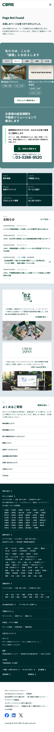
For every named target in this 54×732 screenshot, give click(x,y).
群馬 (23, 570)
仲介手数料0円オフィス (9, 502)
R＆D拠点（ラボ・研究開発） (11, 505)
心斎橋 (24, 597)
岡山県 (13, 523)
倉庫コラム (18, 616)
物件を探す (6, 491)
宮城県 (13, 510)
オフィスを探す (7, 496)
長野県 (42, 515)
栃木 (18, 570)
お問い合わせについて (10, 462)
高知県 (21, 525)
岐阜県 (35, 515)
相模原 (14, 554)
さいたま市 (14, 557)
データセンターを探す (27, 604)
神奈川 (7, 554)
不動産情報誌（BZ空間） (10, 663)
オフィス (17, 61)
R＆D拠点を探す (8, 604)
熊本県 (6, 528)
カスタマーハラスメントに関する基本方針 (18, 703)
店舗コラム (28, 616)
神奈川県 (21, 513)
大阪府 (42, 517)
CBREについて (7, 469)
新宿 (36, 594)
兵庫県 (6, 520)
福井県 (28, 517)
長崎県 (42, 525)
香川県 (42, 523)
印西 (25, 562)
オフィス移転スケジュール (30, 642)
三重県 (35, 520)
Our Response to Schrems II (14, 694)
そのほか (5, 475)
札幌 (6, 594)
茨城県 (43, 513)
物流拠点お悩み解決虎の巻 (29, 654)
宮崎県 (21, 528)
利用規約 (29, 694)
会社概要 (41, 669)
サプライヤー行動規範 (12, 700)
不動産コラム (7, 611)
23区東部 (32, 551)
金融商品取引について (12, 706)
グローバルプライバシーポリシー (15, 691)
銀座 (23, 594)
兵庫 (23, 576)
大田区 (36, 548)
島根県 (28, 523)
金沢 (18, 594)
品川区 (14, 551)
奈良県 (28, 520)
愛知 (18, 576)
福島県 (6, 513)
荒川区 (7, 551)
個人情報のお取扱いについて (36, 697)
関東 (6, 570)
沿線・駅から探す (20, 499)
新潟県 (35, 517)
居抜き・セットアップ (40, 502)
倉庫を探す (6, 535)
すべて (7, 61)
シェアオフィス (25, 502)
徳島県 (6, 525)
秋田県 (35, 510)
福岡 (40, 576)
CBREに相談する (27, 148)
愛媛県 (13, 525)
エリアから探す (7, 499)
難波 (30, 597)
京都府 (13, 520)
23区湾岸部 (23, 551)
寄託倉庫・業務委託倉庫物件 (26, 542)
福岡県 (28, 525)
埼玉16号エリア (32, 557)
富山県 (21, 517)
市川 (19, 562)
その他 (47, 61)
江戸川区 (14, 548)
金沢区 (36, 554)
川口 (22, 557)
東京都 (13, 513)
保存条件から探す (35, 499)
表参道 (30, 594)
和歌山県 (42, 520)
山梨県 (6, 517)
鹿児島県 (28, 528)
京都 (29, 576)
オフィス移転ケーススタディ (11, 645)
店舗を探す (6, 583)
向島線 (37, 570)
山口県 (35, 523)
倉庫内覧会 (18, 627)
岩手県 (28, 510)
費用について (7, 443)
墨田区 (43, 548)
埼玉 (6, 557)
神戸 (42, 597)
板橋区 (21, 548)
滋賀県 (21, 520)
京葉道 (44, 570)
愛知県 (21, 515)
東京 (6, 548)
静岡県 (28, 515)
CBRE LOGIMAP (46, 654)
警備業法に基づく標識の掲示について (34, 706)
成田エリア (15, 565)
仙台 (12, 594)
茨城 (12, 570)
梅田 (18, 597)
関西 (6, 576)
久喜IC (40, 559)
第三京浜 (38, 573)
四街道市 (25, 565)
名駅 (12, 597)
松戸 (42, 567)
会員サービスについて (10, 449)
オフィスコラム (7, 616)
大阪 (12, 576)
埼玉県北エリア (30, 559)
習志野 (30, 567)
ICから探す (18, 539)
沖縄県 (36, 528)
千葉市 (13, 562)
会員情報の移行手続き (10, 456)
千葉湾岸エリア (39, 562)
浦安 (36, 567)
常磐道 (7, 565)
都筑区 (29, 554)
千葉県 (36, 513)
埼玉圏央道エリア (11, 559)
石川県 (13, 517)
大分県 (13, 528)
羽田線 (30, 573)
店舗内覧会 (28, 627)
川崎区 (21, 554)
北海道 (6, 510)
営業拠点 (31, 674)
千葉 (6, 562)
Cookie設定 (8, 709)
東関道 (7, 573)
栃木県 (6, 515)
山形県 (42, 510)
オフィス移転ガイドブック (10, 642)
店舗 (36, 61)
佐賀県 (35, 525)
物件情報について (8, 430)
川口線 (30, 570)
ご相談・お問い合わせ (10, 669)
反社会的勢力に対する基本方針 (15, 697)
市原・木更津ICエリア (12, 567)
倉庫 (27, 61)
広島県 (6, 523)
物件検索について (8, 423)
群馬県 (13, 515)
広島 (35, 576)
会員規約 (5, 674)
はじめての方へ (27, 669)
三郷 (20, 559)
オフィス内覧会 (7, 627)
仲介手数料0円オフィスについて (13, 436)
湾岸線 (23, 573)
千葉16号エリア (36, 565)
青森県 (21, 510)
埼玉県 (29, 513)
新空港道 (15, 573)
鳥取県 (21, 523)
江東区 (29, 548)
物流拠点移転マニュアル (10, 654)
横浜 (6, 597)
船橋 (23, 567)
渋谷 (42, 594)
